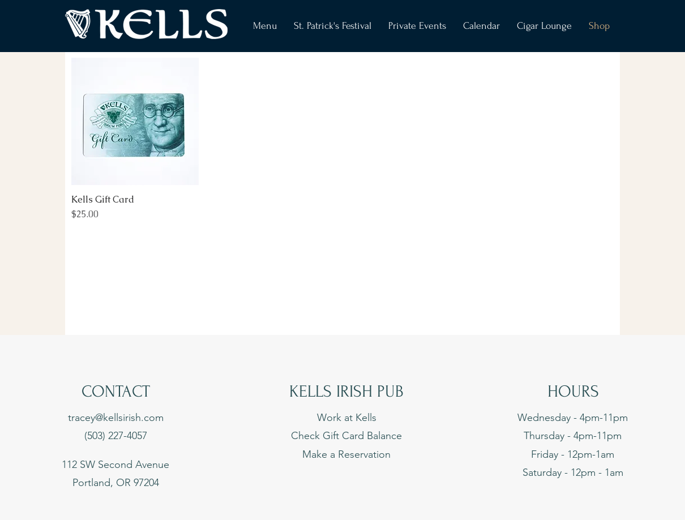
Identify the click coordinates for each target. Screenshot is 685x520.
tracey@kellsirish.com (116, 417)
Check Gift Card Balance (346, 435)
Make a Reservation (346, 454)
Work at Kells (346, 417)
